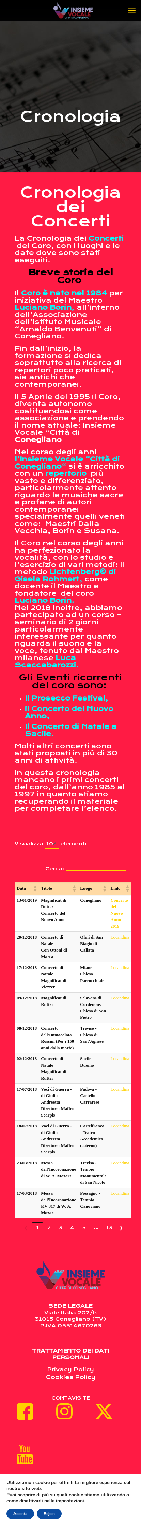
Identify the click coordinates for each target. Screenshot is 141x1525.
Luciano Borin (43, 307)
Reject (49, 1513)
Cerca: (54, 868)
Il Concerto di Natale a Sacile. (71, 730)
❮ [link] (26, 1227)
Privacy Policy (70, 1369)
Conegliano (39, 440)
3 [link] (60, 1227)
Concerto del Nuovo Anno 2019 (119, 913)
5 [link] (84, 1227)
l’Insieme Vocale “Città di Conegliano (67, 462)
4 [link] (72, 1227)
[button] (35, 888)
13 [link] (109, 1227)
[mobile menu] (132, 10)
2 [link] (49, 1227)
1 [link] (37, 1227)
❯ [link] (121, 1227)
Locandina (120, 937)
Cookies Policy (70, 1377)
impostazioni (70, 1501)
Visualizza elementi (51, 844)
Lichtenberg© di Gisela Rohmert (65, 575)
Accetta (20, 1513)
